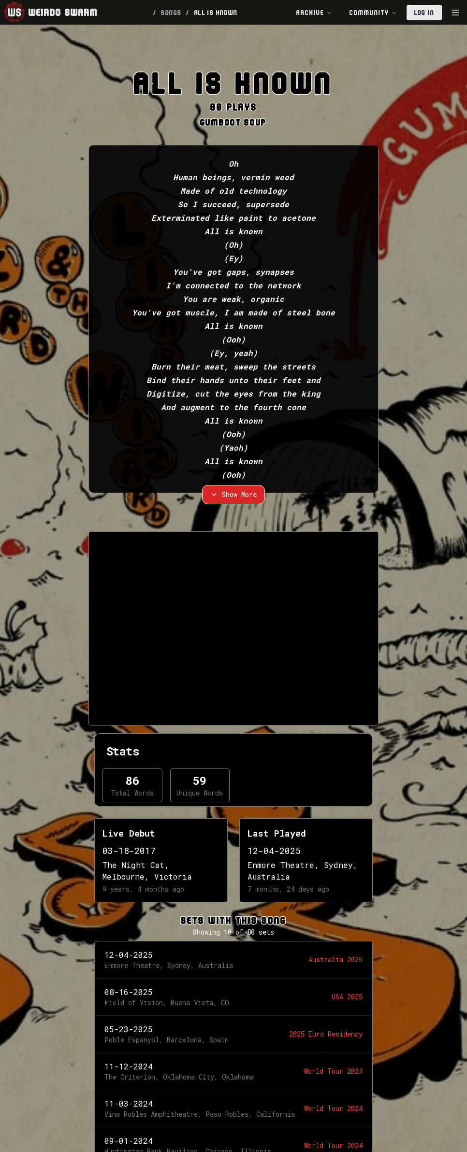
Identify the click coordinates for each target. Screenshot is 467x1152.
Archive (314, 13)
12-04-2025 (274, 850)
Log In (424, 12)
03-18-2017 (129, 850)
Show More (233, 494)
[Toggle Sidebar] (455, 12)
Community (373, 13)
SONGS (171, 12)
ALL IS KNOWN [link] (216, 12)
